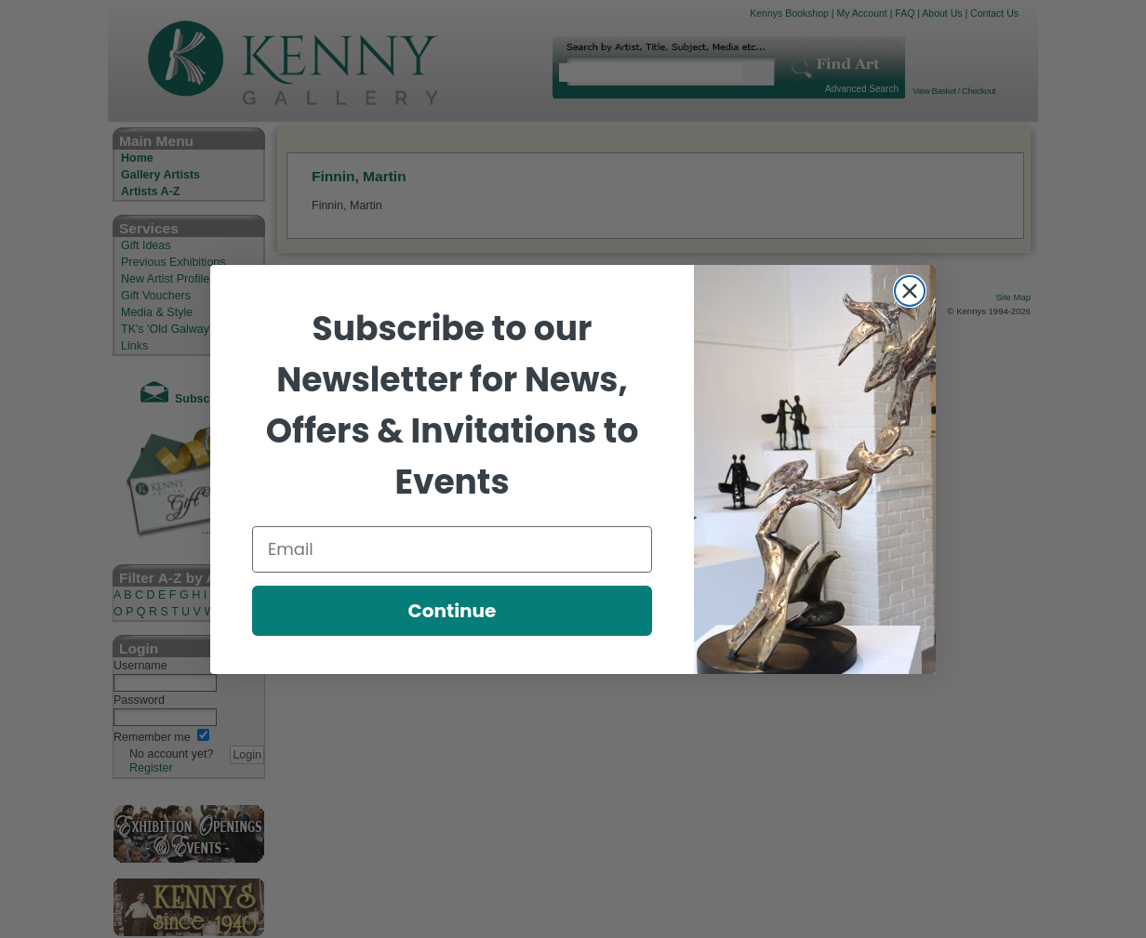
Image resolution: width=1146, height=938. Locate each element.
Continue (452, 611)
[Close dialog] (910, 291)
